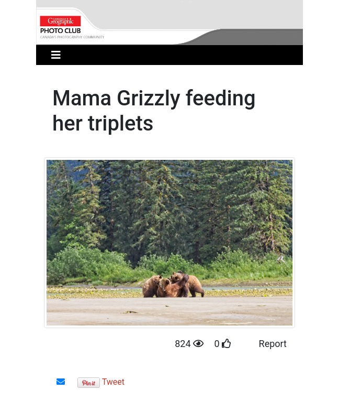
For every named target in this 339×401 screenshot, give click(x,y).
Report (273, 343)
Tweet (113, 382)
